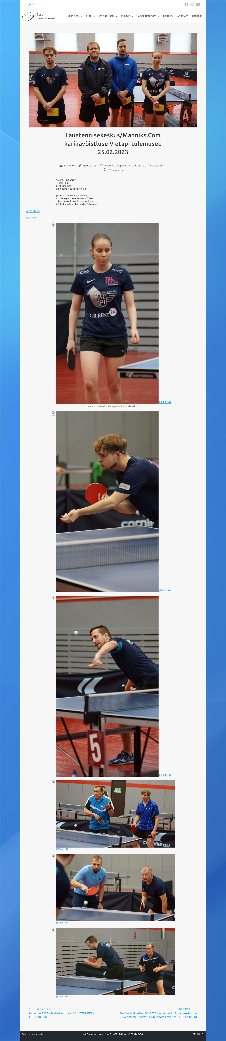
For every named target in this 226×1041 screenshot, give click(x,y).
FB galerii (31, 217)
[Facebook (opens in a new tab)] (186, 5)
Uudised (75, 16)
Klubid (127, 16)
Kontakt (182, 16)
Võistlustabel (33, 211)
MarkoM (69, 165)
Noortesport (148, 16)
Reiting (168, 16)
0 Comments (115, 170)
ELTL (90, 16)
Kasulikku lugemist (116, 165)
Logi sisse (30, 4)
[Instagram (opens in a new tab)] (192, 5)
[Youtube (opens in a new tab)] (197, 5)
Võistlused (108, 16)
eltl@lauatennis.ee (93, 1034)
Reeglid (197, 16)
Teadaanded (139, 165)
